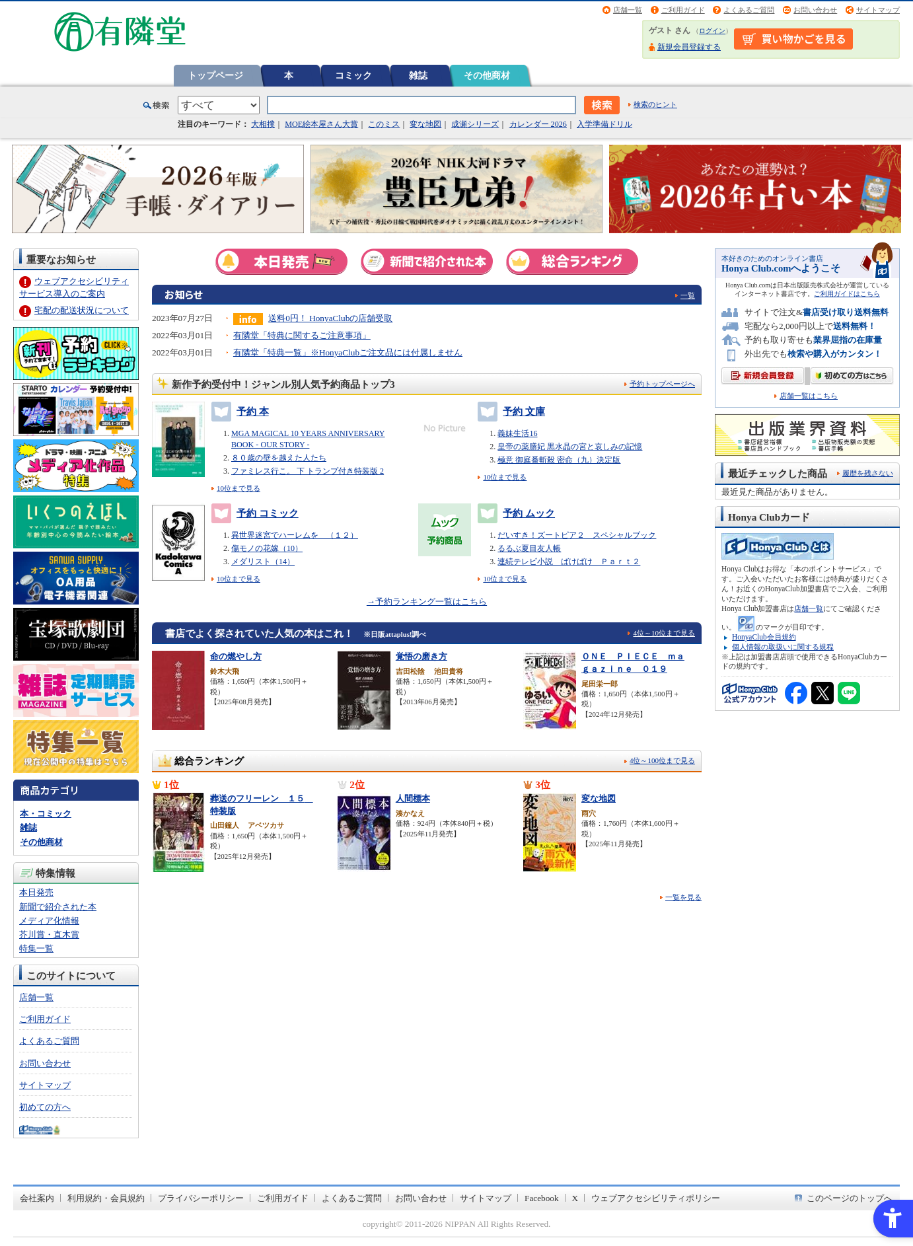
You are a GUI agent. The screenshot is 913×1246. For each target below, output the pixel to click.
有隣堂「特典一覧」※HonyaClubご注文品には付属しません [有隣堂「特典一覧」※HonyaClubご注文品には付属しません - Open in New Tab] (347, 352)
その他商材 (487, 75)
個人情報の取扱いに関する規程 (783, 647)
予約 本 (240, 411)
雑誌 (418, 75)
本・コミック (45, 814)
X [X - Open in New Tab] (575, 1198)
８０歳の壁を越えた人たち (278, 457)
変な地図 (425, 124)
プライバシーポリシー (201, 1198)
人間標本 (413, 798)
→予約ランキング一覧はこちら (427, 601)
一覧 (687, 295)
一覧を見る (683, 897)
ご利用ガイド (683, 10)
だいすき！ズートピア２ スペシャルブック (576, 535)
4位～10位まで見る (664, 633)
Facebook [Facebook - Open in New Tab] (542, 1198)
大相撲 (263, 124)
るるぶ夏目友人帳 (529, 548)
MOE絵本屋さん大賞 (321, 124)
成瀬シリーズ (475, 124)
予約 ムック (516, 513)
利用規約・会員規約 (106, 1198)
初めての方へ (45, 1107)
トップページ (215, 75)
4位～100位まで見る (662, 760)
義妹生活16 (517, 433)
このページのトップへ (850, 1198)
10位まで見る (238, 488)
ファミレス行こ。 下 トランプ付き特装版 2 (307, 471)
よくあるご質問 (748, 10)
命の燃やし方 (236, 656)
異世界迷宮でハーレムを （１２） (294, 535)
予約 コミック (255, 513)
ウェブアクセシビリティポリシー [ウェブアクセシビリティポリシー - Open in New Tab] (655, 1198)
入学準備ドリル (604, 124)
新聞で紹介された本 (57, 907)
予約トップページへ (662, 384)
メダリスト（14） (263, 561)
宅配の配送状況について (81, 310)
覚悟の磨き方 (421, 656)
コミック (353, 75)
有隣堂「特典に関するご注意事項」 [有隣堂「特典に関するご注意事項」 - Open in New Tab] (302, 335)
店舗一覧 (627, 10)
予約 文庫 (511, 411)
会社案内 (37, 1198)
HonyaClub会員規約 (764, 637)
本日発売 (36, 892)
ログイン (712, 30)
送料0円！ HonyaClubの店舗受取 (330, 318)
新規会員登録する (689, 47)
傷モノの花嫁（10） (267, 548)
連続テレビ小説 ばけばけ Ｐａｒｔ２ (568, 561)
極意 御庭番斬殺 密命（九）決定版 (558, 459)
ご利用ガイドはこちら (847, 293)
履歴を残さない (867, 473)
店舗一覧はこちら (809, 396)
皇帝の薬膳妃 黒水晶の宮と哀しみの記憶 (569, 446)
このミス (384, 124)
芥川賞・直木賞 (49, 934)
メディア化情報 (49, 921)
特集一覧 (36, 948)
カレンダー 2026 (538, 124)
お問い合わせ (815, 10)
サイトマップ (878, 10)
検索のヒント (655, 104)
